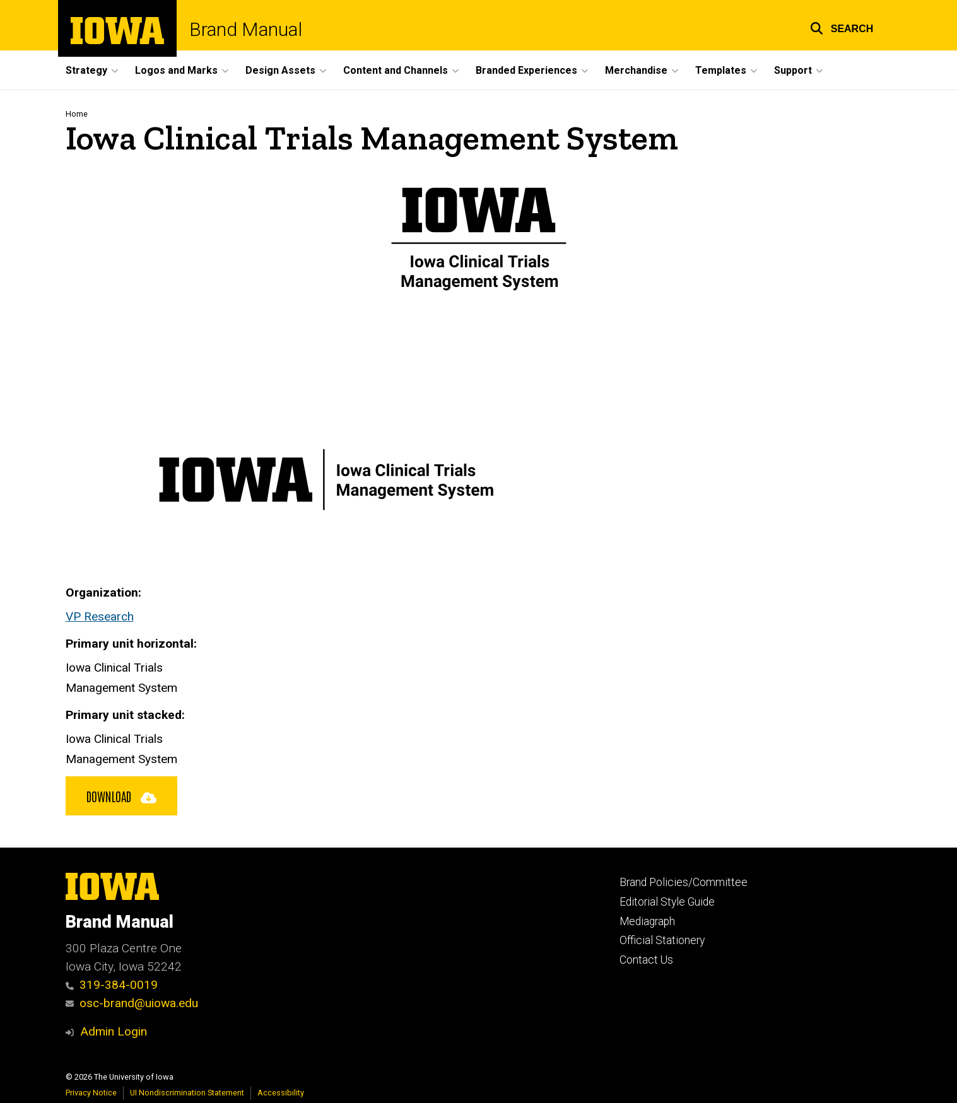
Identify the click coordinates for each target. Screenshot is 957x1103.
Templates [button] (720, 70)
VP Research (100, 616)
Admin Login (113, 1031)
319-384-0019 (112, 985)
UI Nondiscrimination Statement (187, 1092)
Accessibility (280, 1092)
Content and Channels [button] (395, 70)
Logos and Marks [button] (176, 70)
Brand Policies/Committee (683, 882)
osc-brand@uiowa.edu (132, 1003)
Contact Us (646, 960)
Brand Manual (245, 29)
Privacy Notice (91, 1092)
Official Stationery (662, 940)
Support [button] (793, 70)
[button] (842, 27)
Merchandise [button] (636, 70)
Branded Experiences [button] (526, 70)
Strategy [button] (86, 70)
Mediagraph (647, 921)
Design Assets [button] (280, 70)
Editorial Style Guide (667, 902)
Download (121, 796)
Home (77, 114)
